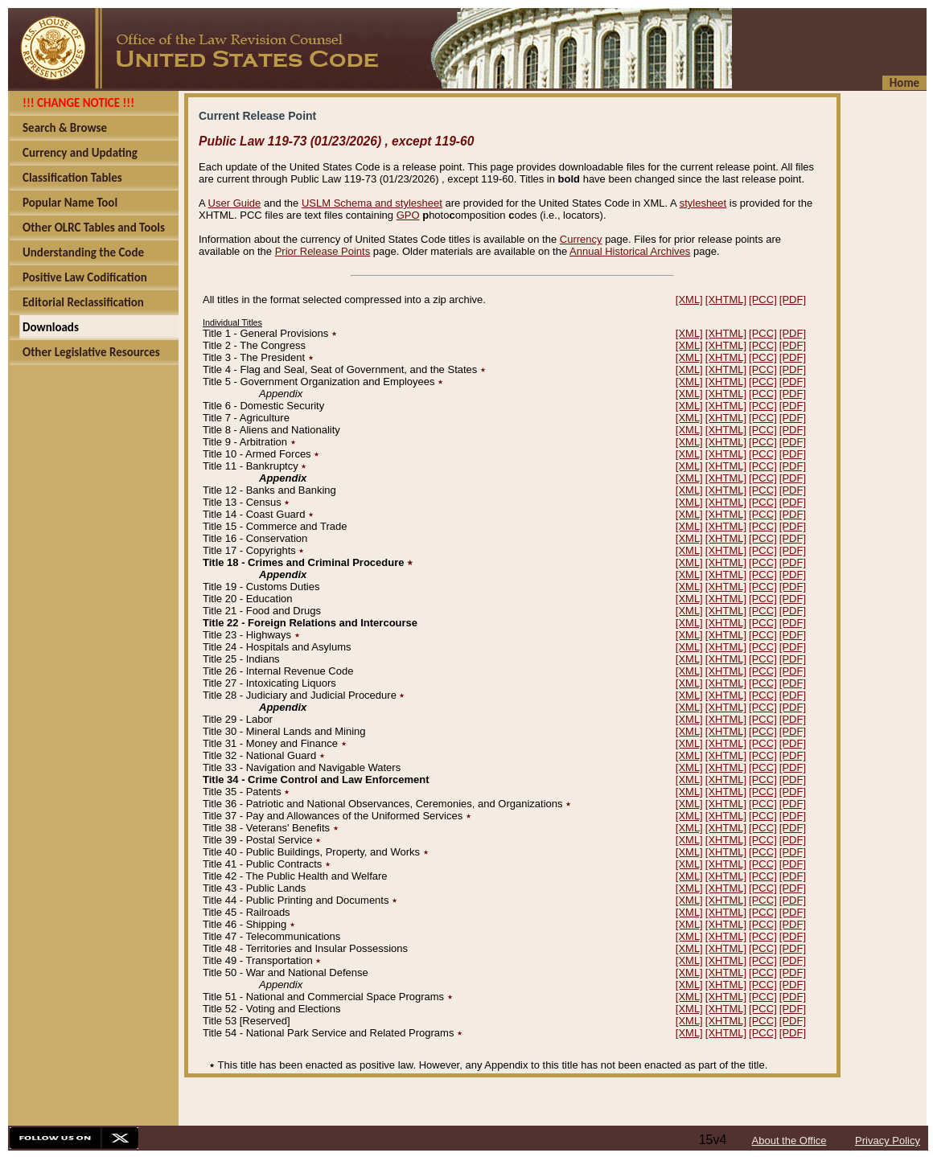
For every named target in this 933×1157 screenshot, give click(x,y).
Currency (581, 239)
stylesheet (703, 203)
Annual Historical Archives (629, 251)
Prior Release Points (323, 251)
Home (904, 83)
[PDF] (792, 299)
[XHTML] (725, 299)
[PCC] (763, 299)
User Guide (234, 203)
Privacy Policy (887, 1140)
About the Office (789, 1140)
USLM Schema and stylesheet (372, 203)
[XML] (689, 299)
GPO (408, 215)
